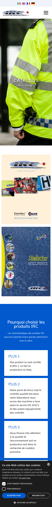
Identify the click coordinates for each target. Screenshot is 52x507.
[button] (26, 502)
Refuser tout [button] (38, 495)
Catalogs (28, 85)
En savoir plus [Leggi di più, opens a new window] (24, 478)
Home (19, 85)
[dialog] (26, 484)
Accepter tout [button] (14, 495)
